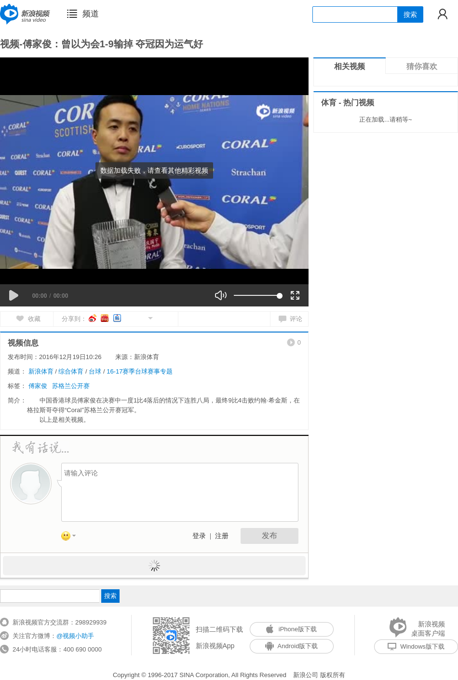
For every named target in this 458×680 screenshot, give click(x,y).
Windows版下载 (416, 646)
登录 (199, 536)
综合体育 (70, 371)
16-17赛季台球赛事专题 (140, 371)
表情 (71, 537)
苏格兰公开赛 (71, 385)
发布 (269, 535)
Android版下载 (291, 646)
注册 (222, 536)
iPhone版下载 (291, 629)
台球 (95, 371)
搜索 (410, 14)
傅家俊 (37, 385)
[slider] (257, 295)
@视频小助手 (75, 635)
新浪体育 (41, 371)
